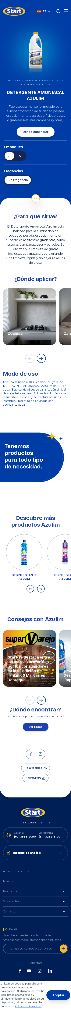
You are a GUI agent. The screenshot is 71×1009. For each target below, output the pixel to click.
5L (21, 150)
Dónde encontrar (35, 126)
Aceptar (58, 995)
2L (9, 150)
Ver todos (35, 721)
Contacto (34, 906)
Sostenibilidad (34, 895)
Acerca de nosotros (16, 865)
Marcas (7, 875)
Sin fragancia (18, 174)
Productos (34, 885)
